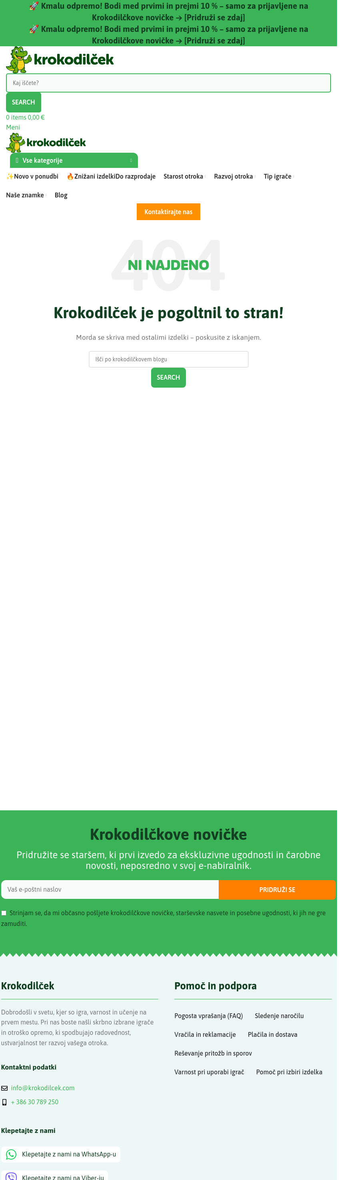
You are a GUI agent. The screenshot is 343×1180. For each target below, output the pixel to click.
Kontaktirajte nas (169, 211)
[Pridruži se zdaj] (214, 17)
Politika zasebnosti (55, 923)
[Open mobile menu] (13, 127)
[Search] (168, 83)
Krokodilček (27, 985)
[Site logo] (60, 59)
